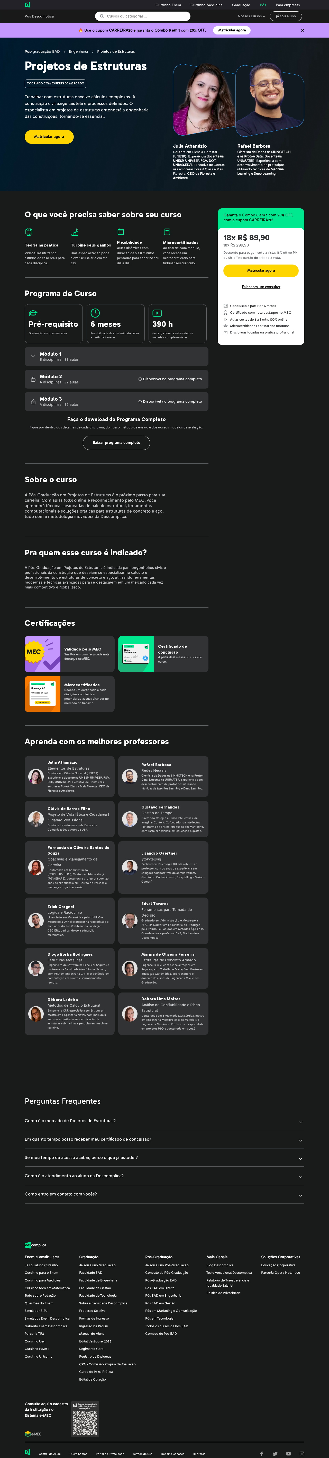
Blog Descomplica (220, 1265)
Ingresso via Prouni (93, 1326)
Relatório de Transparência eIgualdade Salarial (227, 1282)
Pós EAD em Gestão (160, 1303)
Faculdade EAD (90, 1273)
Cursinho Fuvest (37, 1349)
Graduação (241, 5)
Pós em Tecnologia (159, 1318)
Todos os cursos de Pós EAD (166, 1326)
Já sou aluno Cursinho (41, 1265)
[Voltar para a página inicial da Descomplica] (42, 5)
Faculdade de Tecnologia (98, 1296)
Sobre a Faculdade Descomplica (103, 1303)
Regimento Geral (91, 1349)
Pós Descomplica (39, 16)
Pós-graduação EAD (42, 51)
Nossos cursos (250, 16)
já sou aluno (286, 16)
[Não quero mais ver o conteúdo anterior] (302, 30)
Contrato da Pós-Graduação (166, 1273)
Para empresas (288, 5)
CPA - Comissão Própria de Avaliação (107, 1364)
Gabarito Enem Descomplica (46, 1326)
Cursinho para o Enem (41, 1273)
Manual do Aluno (92, 1334)
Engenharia (78, 51)
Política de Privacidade (223, 1293)
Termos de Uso (142, 1454)
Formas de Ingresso (94, 1318)
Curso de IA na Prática (96, 1372)
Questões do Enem (39, 1303)
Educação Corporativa (278, 1265)
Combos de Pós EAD (161, 1334)
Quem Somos (78, 1454)
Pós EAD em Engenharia (163, 1296)
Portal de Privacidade (110, 1454)
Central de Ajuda (50, 1454)
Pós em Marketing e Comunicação (171, 1311)
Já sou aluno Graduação (97, 1265)
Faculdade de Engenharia (98, 1280)
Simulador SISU (36, 1311)
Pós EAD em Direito (160, 1288)
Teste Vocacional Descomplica (229, 1273)
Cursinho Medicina (206, 5)
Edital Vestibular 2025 (95, 1341)
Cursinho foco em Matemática (47, 1288)
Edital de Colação (92, 1379)
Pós (263, 5)
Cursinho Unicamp (38, 1357)
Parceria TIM (34, 1334)
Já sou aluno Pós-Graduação (167, 1265)
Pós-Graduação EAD (161, 1280)
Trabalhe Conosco (173, 1454)
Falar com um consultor (261, 287)
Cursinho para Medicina (43, 1280)
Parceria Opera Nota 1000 (280, 1273)
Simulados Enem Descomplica (47, 1318)
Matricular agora (232, 30)
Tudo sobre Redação (40, 1296)
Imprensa (199, 1454)
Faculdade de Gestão (95, 1288)
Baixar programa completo (116, 442)
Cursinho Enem (168, 5)
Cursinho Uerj (35, 1341)
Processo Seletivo (92, 1311)
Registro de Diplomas (95, 1357)
